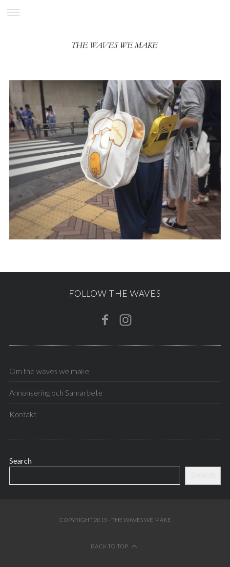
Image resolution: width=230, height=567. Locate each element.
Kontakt (23, 414)
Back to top (114, 546)
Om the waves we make (49, 371)
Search (20, 460)
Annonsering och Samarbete (56, 392)
